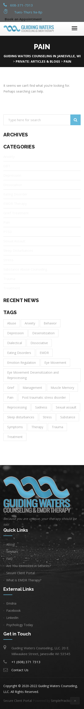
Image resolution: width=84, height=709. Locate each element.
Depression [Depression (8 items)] (15, 333)
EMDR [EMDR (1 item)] (44, 353)
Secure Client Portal (20, 573)
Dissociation (12, 184)
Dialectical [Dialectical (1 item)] (14, 343)
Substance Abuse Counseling (25, 269)
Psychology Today (19, 625)
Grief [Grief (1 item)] (10, 387)
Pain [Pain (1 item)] (10, 397)
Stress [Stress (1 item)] (47, 417)
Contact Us (19, 670)
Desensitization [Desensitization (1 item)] (43, 333)
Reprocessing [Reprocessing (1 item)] (17, 407)
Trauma (9, 278)
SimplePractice (61, 700)
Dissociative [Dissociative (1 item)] (39, 343)
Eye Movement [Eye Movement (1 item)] (55, 362)
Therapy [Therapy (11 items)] (37, 427)
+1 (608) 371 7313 (26, 662)
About (10, 544)
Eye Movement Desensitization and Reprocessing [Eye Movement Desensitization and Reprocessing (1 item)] (33, 375)
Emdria (11, 603)
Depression (12, 175)
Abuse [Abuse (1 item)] (11, 323)
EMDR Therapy (15, 203)
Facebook (13, 610)
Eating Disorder (15, 194)
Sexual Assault (14, 241)
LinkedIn (12, 618)
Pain (6, 222)
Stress (8, 260)
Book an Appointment (23, 19)
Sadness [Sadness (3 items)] (41, 407)
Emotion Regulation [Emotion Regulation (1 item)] (21, 362)
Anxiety (9, 156)
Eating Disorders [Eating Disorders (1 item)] (19, 353)
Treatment (11, 288)
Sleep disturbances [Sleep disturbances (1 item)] (20, 417)
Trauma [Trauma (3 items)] (57, 427)
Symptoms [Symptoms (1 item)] (15, 427)
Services (12, 551)
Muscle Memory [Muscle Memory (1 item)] (62, 387)
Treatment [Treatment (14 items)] (15, 437)
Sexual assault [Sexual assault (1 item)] (66, 407)
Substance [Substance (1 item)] (67, 417)
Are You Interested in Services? (28, 566)
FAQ (9, 559)
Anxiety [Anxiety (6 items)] (30, 323)
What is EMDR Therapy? (23, 580)
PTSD (7, 231)
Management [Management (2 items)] (32, 387)
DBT (6, 166)
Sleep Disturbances (18, 250)
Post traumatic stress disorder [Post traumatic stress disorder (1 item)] (44, 397)
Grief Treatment (16, 213)
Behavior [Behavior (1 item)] (50, 323)
